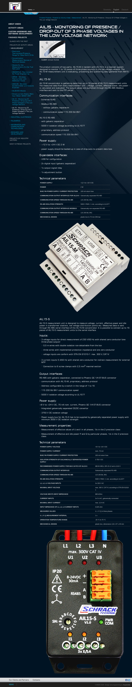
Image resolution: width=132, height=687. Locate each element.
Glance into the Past (19, 41)
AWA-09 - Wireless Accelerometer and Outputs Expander (23, 86)
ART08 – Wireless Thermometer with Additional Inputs (19, 79)
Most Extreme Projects (20, 144)
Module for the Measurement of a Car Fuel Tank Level (22, 67)
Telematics (15, 121)
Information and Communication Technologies (18, 126)
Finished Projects (17, 37)
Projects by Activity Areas (21, 45)
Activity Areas (15, 28)
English (116, 10)
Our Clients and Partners (19, 680)
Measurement (17, 48)
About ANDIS (14, 24)
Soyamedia (126, 685)
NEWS (11, 684)
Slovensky (107, 10)
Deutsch (125, 10)
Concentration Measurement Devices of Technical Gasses (21, 60)
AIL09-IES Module (19, 91)
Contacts (36, 680)
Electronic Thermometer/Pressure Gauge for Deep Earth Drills (23, 53)
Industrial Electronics (21, 117)
